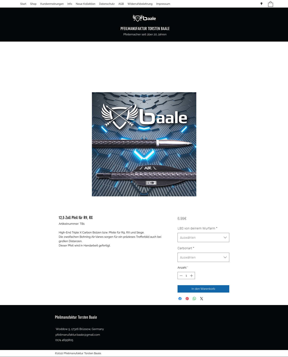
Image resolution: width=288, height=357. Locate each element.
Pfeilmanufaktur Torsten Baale (76, 317)
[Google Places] (261, 4)
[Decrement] (180, 275)
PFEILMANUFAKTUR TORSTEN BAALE (145, 28)
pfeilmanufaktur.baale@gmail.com (78, 334)
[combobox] (203, 237)
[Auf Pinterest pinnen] (187, 298)
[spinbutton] (186, 275)
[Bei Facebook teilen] (180, 298)
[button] (270, 4)
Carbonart (186, 248)
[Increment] (191, 275)
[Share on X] (201, 298)
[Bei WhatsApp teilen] (194, 298)
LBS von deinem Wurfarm (197, 228)
